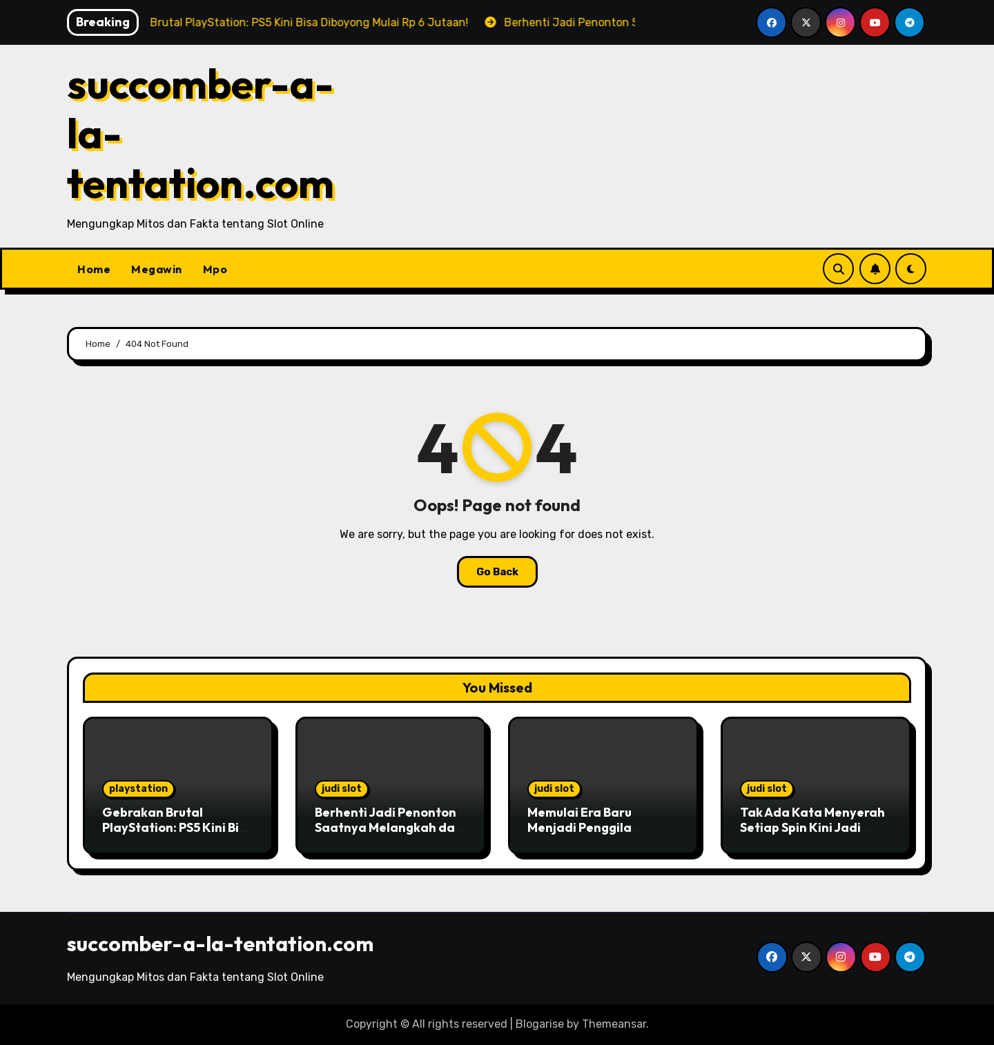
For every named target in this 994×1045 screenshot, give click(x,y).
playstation (138, 789)
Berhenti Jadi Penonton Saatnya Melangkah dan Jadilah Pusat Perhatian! (390, 827)
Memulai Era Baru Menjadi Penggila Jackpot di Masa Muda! (596, 827)
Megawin (156, 269)
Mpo (215, 269)
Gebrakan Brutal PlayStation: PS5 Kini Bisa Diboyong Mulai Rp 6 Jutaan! (177, 834)
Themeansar (614, 1024)
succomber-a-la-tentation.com (220, 943)
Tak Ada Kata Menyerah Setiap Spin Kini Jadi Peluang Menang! (812, 827)
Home (93, 269)
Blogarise (540, 1024)
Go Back (497, 572)
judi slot (342, 789)
